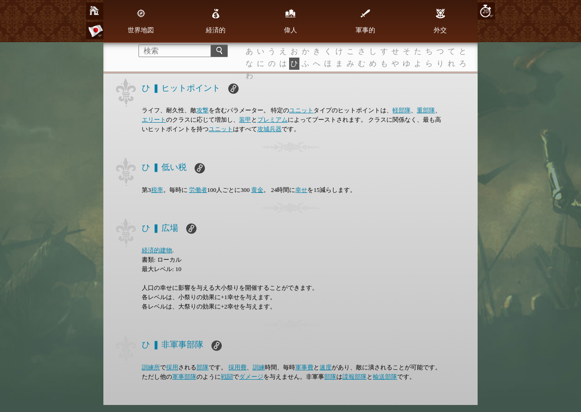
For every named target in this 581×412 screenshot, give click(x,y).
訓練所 (151, 367)
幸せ (301, 189)
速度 (326, 367)
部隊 (202, 367)
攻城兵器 (269, 128)
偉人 (290, 21)
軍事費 (304, 367)
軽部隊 (401, 110)
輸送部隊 (385, 376)
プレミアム (272, 119)
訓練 (259, 367)
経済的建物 (157, 250)
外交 (440, 21)
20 (486, 11)
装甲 (245, 119)
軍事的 (365, 21)
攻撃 (202, 110)
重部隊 (426, 110)
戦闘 (227, 376)
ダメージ (251, 376)
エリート (154, 119)
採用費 (237, 367)
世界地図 (141, 21)
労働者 (198, 189)
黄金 (257, 189)
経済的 (215, 21)
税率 (157, 189)
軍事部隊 (184, 376)
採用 (172, 367)
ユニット (301, 110)
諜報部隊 (354, 376)
